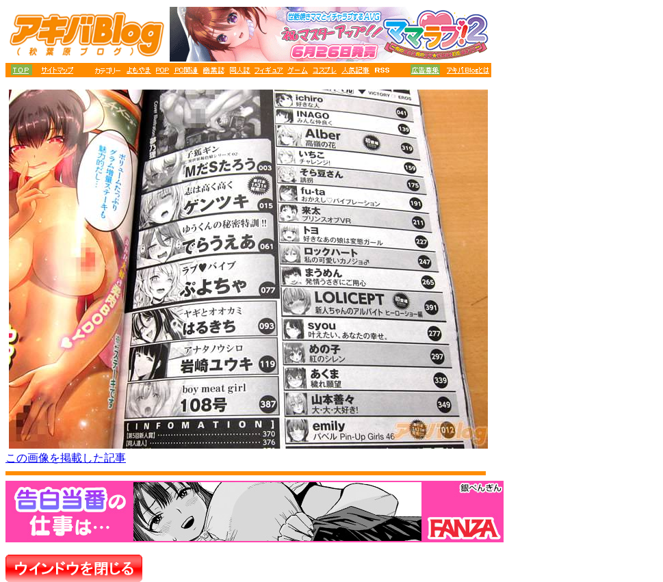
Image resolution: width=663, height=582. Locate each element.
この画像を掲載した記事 (65, 458)
